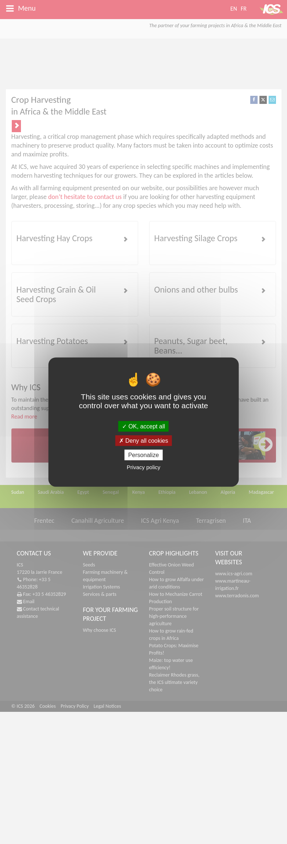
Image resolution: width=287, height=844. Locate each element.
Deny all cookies (143, 440)
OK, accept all (143, 426)
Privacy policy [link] (144, 467)
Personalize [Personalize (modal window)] (143, 455)
